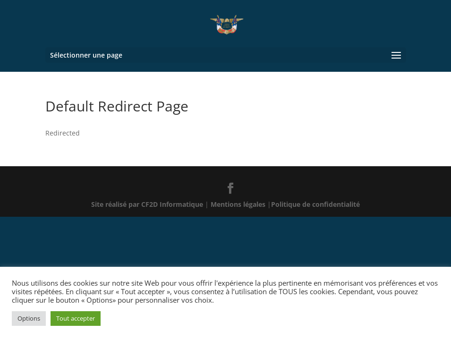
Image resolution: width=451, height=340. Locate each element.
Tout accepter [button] (75, 318)
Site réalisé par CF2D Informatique (148, 204)
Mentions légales (239, 204)
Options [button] (28, 318)
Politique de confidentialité (315, 204)
